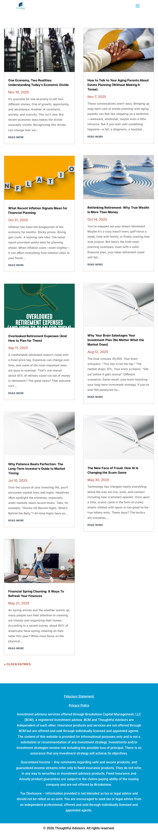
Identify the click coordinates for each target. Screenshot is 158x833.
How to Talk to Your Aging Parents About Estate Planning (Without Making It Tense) (118, 84)
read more (16, 137)
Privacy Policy (79, 705)
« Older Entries (17, 664)
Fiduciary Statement (79, 696)
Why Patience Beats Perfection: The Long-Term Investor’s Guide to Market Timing (36, 468)
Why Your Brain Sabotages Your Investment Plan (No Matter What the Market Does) (115, 339)
